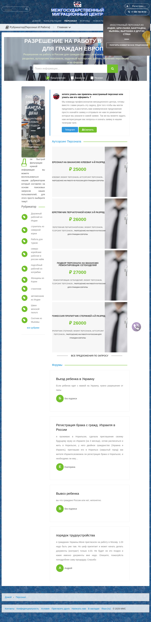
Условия (45, 608)
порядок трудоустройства (75, 535)
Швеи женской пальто (35, 309)
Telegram (70, 129)
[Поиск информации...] (70, 69)
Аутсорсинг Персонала (66, 141)
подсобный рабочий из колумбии (36, 268)
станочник (36, 289)
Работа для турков (36, 241)
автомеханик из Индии (37, 298)
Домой (8, 597)
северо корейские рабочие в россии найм (37, 254)
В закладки (93, 608)
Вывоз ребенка (67, 493)
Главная (64, 27)
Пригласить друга (60, 608)
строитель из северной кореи (37, 230)
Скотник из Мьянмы (36, 320)
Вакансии (78, 77)
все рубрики (33, 327)
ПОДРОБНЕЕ (33, 147)
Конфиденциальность (27, 608)
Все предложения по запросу (89, 355)
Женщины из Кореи (37, 280)
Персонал (21, 597)
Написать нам (79, 608)
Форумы (57, 365)
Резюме (97, 77)
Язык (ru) (106, 608)
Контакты (9, 608)
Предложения (55, 77)
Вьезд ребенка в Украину (75, 379)
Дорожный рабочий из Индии (36, 217)
